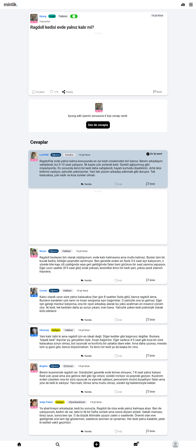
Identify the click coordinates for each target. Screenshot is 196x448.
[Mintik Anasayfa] (11, 5)
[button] (33, 17)
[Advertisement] (98, 60)
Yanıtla (86, 184)
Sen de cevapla (98, 125)
